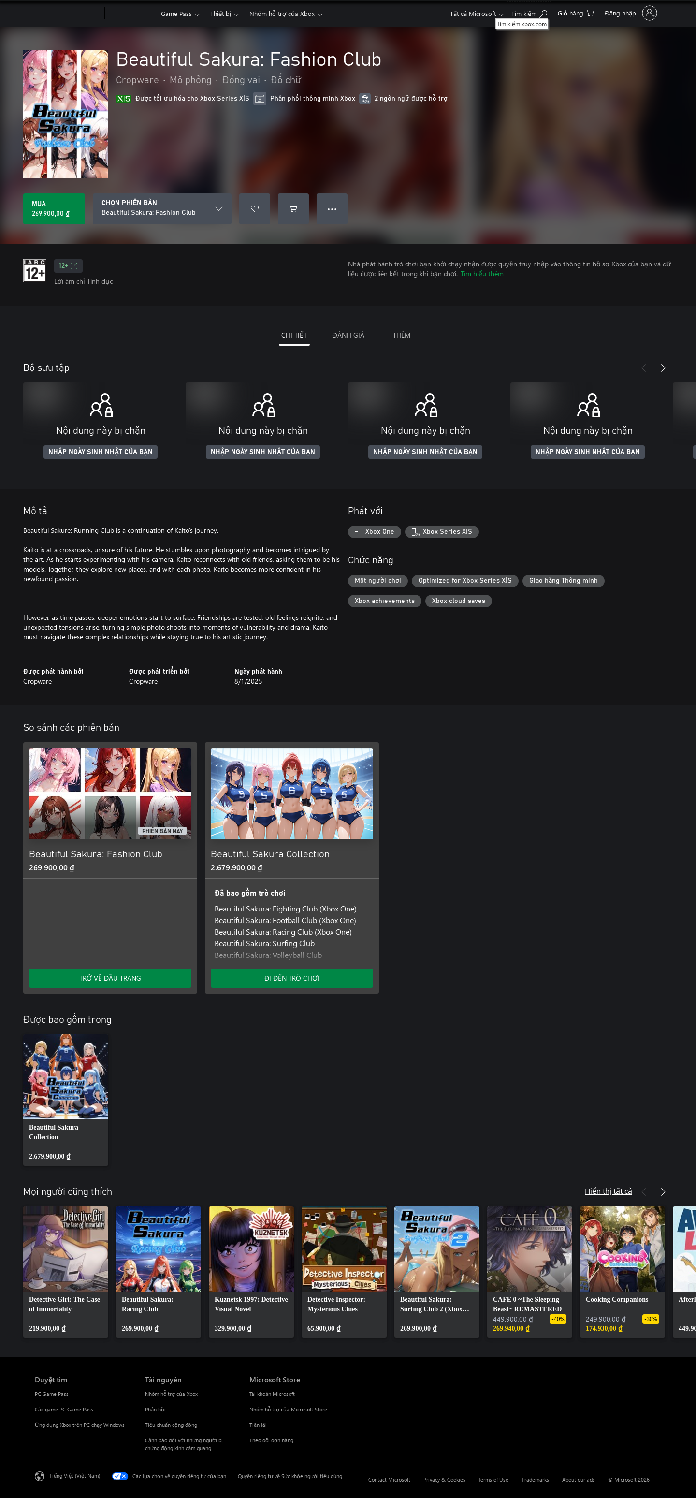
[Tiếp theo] (663, 368)
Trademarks (535, 1479)
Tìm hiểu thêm (482, 273)
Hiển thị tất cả (608, 1191)
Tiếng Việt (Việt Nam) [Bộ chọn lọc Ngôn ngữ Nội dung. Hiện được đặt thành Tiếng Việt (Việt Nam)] (74, 1475)
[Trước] (643, 368)
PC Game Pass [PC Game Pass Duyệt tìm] (52, 1394)
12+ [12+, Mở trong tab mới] (68, 266)
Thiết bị (220, 13)
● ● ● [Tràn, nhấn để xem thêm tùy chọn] (332, 208)
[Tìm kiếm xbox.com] (529, 12)
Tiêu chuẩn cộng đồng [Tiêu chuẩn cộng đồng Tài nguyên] (171, 1425)
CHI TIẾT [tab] (294, 334)
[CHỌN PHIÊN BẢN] (162, 208)
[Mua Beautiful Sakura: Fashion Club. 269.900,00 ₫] (54, 208)
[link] (65, 1100)
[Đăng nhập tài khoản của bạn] (630, 13)
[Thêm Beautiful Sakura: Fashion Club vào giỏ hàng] (293, 208)
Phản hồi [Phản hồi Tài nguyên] (155, 1409)
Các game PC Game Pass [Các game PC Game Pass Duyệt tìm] (64, 1409)
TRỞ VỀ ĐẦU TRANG (110, 978)
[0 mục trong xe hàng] (576, 12)
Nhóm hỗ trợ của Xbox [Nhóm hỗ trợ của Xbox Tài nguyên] (171, 1394)
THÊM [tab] (402, 334)
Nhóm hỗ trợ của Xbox (282, 13)
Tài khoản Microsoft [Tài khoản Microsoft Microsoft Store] (272, 1394)
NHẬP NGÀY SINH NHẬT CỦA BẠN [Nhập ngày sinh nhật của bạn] (100, 452)
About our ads (578, 1479)
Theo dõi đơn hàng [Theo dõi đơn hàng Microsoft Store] (271, 1440)
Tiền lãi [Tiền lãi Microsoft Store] (258, 1425)
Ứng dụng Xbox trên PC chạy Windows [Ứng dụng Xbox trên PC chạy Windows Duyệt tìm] (80, 1425)
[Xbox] (132, 13)
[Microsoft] (68, 13)
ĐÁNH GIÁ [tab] (348, 334)
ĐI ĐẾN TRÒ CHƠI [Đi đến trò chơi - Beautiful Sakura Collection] (291, 978)
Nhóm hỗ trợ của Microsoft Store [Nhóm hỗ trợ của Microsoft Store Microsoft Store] (288, 1409)
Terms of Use (493, 1479)
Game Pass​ (176, 13)
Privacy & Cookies (444, 1479)
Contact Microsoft (389, 1479)
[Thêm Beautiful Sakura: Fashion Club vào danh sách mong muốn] (254, 208)
